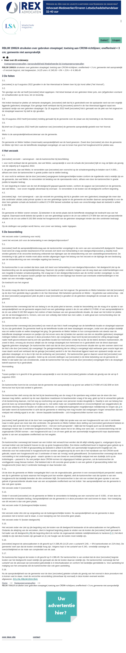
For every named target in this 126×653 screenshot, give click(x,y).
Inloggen (116, 40)
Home (4, 583)
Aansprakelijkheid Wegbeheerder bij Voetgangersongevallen (55, 63)
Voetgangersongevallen (15, 63)
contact (36, 637)
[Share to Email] (4, 57)
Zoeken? (104, 40)
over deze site (9, 637)
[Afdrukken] (7, 57)
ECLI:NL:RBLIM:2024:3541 (25, 579)
